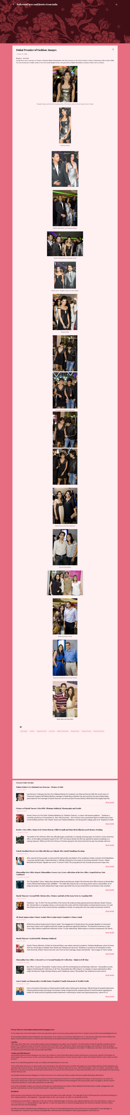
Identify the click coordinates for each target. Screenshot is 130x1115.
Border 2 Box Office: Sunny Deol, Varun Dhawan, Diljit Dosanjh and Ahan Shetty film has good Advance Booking (59, 830)
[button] (113, 49)
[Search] (116, 5)
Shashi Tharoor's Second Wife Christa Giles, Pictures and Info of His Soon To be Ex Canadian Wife (54, 896)
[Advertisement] (65, 15)
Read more (109, 803)
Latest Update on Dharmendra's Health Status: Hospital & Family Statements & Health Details (52, 981)
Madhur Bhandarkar (63, 731)
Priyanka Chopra (86, 731)
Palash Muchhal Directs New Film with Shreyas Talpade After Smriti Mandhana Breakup (50, 851)
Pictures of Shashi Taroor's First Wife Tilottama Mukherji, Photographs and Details (48, 808)
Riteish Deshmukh (99, 731)
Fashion (32, 731)
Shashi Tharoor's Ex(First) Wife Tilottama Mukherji (36, 938)
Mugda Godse (75, 731)
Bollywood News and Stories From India (37, 4)
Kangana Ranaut (41, 731)
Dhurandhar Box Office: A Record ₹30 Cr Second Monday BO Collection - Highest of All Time (52, 960)
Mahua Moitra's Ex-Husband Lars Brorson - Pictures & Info (39, 787)
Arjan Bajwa (23, 731)
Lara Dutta (52, 731)
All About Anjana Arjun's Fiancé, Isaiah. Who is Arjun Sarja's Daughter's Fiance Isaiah (49, 917)
